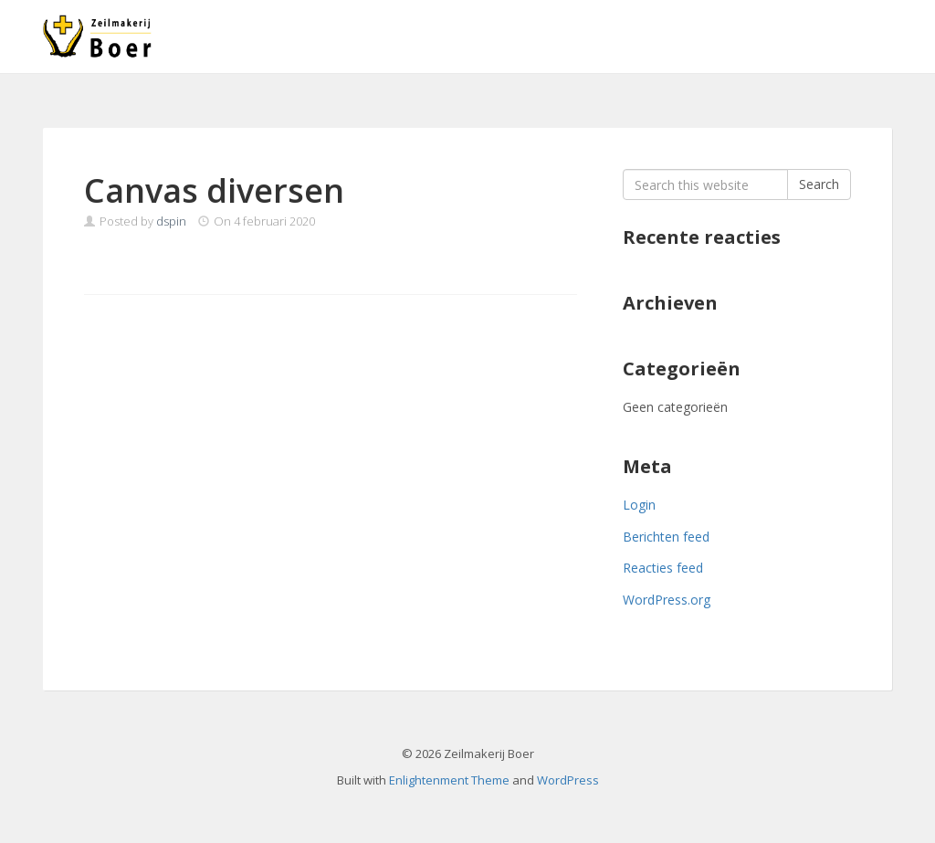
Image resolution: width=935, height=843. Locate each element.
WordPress (568, 780)
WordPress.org (666, 599)
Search (819, 184)
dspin (171, 221)
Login (639, 504)
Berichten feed (666, 536)
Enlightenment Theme (449, 780)
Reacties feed (663, 567)
